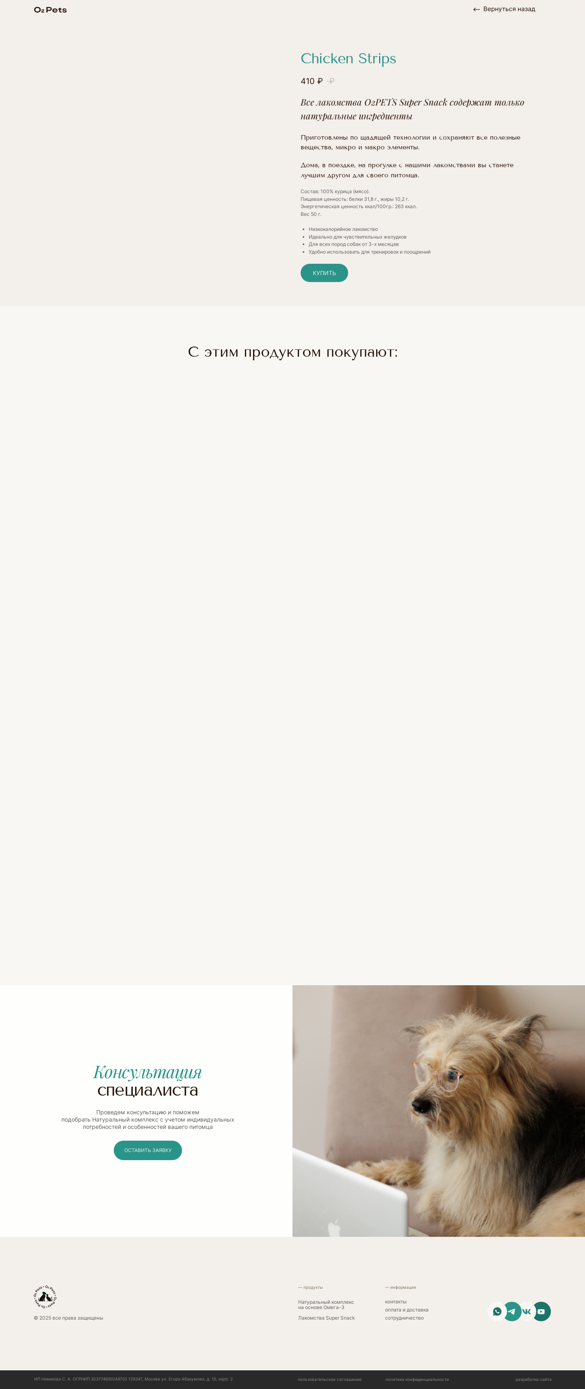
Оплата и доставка (407, 1310)
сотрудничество (404, 1318)
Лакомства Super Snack (326, 1318)
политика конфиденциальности (417, 1379)
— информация (400, 1287)
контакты (396, 1302)
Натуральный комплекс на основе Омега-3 (326, 1305)
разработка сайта (534, 1379)
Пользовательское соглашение (330, 1379)
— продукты (310, 1287)
